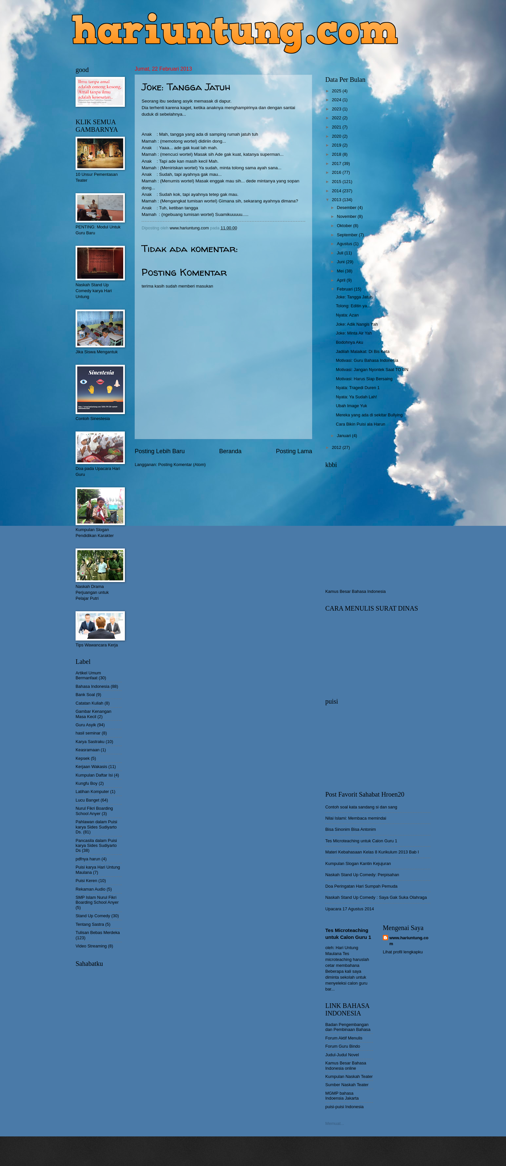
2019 (337, 145)
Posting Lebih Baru (160, 451)
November (347, 216)
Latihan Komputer (92, 791)
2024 (337, 99)
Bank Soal (85, 694)
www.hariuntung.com (408, 940)
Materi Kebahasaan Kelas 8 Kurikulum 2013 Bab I (372, 852)
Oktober (345, 225)
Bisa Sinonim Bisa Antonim (350, 829)
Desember (347, 207)
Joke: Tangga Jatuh (354, 296)
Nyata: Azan (347, 315)
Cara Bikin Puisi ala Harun (360, 424)
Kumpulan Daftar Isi (94, 775)
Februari (345, 289)
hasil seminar (88, 733)
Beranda (230, 451)
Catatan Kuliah (89, 703)
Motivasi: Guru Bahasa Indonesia (367, 360)
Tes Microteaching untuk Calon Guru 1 (361, 840)
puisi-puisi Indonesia (344, 1106)
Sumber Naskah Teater (346, 1084)
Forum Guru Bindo (342, 1046)
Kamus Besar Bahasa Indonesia (355, 591)
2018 (337, 154)
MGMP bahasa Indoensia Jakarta (342, 1096)
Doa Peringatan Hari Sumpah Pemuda (361, 886)
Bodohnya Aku (349, 342)
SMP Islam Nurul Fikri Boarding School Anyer (97, 900)
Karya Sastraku (90, 741)
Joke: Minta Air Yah (354, 333)
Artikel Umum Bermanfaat (88, 675)
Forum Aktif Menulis (343, 1038)
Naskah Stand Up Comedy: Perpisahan (362, 874)
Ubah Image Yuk (351, 405)
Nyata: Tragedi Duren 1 (358, 387)
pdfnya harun (88, 858)
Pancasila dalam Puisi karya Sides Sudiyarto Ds (96, 845)
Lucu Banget (87, 800)
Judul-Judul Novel (342, 1054)
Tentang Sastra (90, 924)
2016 (337, 172)
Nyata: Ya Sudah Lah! (356, 396)
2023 (337, 108)
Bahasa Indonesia (92, 686)
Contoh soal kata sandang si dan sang (361, 807)
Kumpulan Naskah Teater (349, 1076)
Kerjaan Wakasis (91, 766)
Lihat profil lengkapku (403, 951)
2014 (337, 190)
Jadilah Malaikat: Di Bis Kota (362, 351)
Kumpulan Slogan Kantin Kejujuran (358, 863)
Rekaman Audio (90, 889)
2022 (337, 117)
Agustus (345, 243)
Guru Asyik (86, 724)
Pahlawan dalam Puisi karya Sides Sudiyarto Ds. (96, 826)
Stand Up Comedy (93, 915)
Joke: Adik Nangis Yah (357, 324)
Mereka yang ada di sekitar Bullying (369, 414)
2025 (337, 90)
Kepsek (83, 758)
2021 (337, 127)
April (341, 280)
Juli (340, 252)
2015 (337, 181)
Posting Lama (294, 451)
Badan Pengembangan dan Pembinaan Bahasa (347, 1027)
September (348, 234)
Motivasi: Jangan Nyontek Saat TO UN (372, 369)
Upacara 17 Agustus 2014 (349, 908)
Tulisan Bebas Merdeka (98, 932)
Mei (341, 270)
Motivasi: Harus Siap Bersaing (364, 378)
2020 (337, 136)
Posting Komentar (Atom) (182, 464)
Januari (344, 435)
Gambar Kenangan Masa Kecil (93, 714)
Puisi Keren (86, 880)
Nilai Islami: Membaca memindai (355, 818)
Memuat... (334, 1123)
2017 (337, 163)
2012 (337, 447)
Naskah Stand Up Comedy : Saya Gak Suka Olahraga (376, 897)
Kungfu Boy (87, 783)
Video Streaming (91, 946)
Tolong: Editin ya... (353, 305)
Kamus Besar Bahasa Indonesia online (345, 1065)
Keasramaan (88, 749)
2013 (337, 199)
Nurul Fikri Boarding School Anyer (94, 811)
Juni (341, 261)
